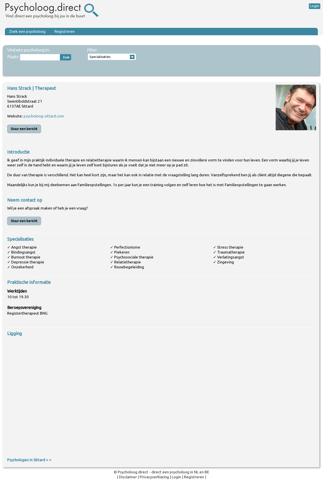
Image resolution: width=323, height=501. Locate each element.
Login (314, 6)
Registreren (65, 31)
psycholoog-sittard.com (44, 116)
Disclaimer (128, 477)
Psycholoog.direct (133, 472)
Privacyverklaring (154, 477)
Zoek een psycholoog (27, 31)
